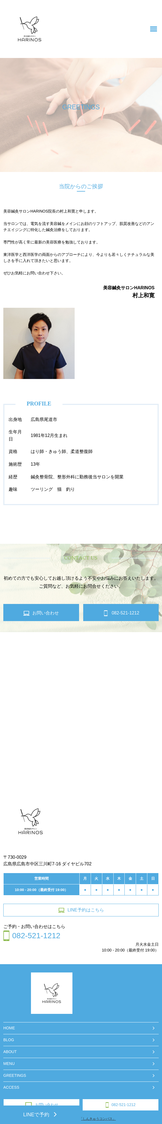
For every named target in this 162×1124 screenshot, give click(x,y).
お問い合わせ (41, 1105)
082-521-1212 (121, 1105)
